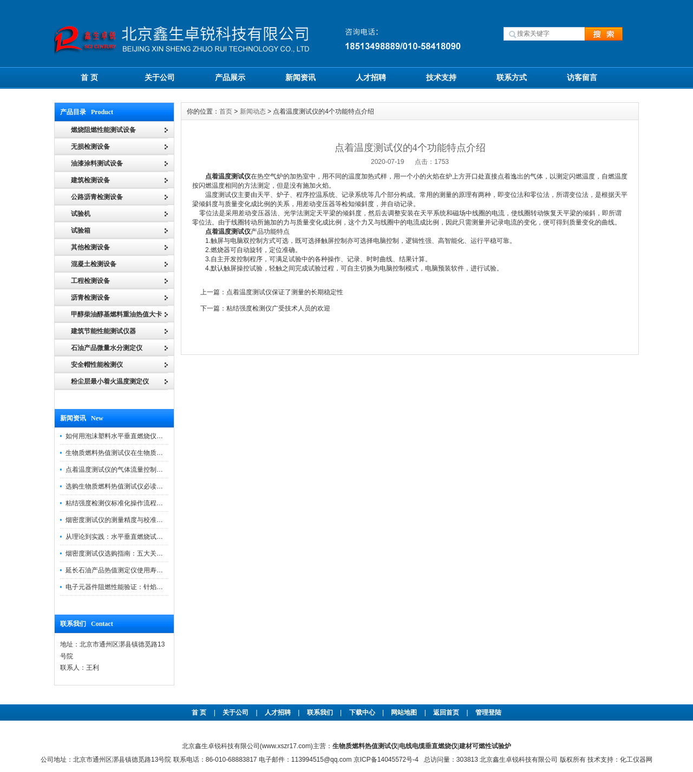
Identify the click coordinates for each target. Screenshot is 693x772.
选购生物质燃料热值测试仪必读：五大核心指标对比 (140, 486)
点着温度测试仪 (228, 176)
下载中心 (362, 712)
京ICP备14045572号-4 (386, 759)
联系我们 (320, 712)
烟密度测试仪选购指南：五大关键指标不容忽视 (134, 553)
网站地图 (404, 712)
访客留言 (582, 77)
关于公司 (160, 77)
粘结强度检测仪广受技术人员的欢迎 (278, 308)
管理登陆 (488, 712)
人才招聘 (371, 77)
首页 (225, 111)
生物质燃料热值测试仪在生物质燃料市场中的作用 (137, 453)
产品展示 (230, 77)
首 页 (89, 77)
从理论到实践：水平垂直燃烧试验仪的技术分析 (134, 536)
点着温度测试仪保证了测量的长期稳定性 (284, 292)
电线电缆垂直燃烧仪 (428, 746)
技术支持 (441, 77)
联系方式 (511, 77)
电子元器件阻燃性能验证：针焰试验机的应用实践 (137, 587)
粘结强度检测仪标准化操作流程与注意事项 (127, 503)
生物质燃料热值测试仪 (364, 746)
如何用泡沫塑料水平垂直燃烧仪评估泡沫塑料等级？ (140, 436)
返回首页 (447, 712)
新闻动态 (253, 111)
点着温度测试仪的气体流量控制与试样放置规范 (134, 469)
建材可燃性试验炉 (485, 746)
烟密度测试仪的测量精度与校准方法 (117, 520)
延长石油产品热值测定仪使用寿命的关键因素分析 (137, 570)
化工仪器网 (636, 759)
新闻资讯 (300, 77)
